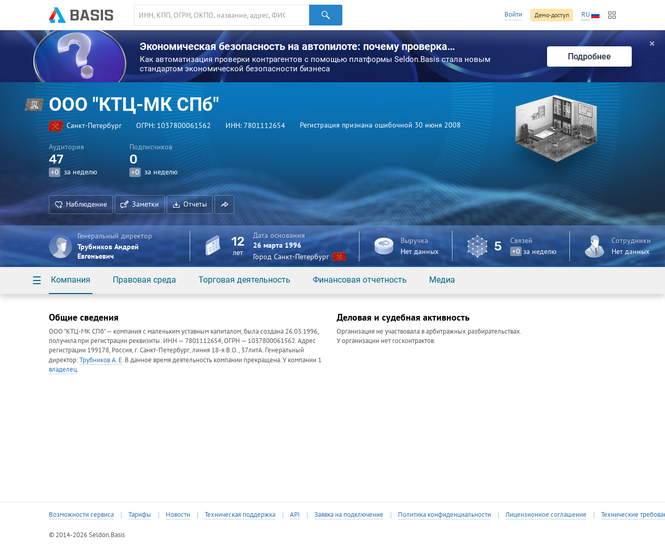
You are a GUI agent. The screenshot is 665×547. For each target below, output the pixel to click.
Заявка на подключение (348, 515)
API (295, 515)
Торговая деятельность (244, 280)
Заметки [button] (140, 204)
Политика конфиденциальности (444, 515)
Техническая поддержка (240, 515)
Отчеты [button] (189, 204)
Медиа (442, 280)
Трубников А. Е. (101, 359)
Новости (178, 515)
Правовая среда (144, 280)
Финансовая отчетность (360, 280)
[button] (224, 204)
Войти (513, 14)
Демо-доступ (552, 15)
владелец (63, 369)
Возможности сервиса (81, 515)
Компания (70, 280)
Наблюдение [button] (81, 204)
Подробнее (589, 56)
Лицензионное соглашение (546, 515)
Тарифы (139, 515)
